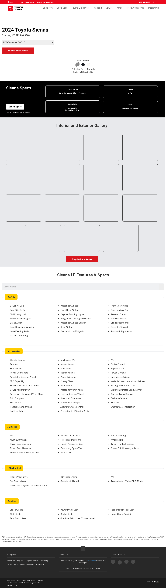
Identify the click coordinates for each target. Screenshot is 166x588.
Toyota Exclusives (80, 10)
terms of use (28, 583)
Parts (119, 10)
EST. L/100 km (73, 89)
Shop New (48, 10)
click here (92, 560)
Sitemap (9, 585)
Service (109, 10)
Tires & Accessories (135, 10)
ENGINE (130, 89)
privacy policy (36, 583)
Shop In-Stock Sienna (18, 50)
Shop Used (62, 10)
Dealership (153, 10)
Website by (153, 581)
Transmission (72, 104)
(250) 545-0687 (144, 2)
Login (15, 585)
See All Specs (15, 107)
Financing (97, 10)
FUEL (130, 104)
